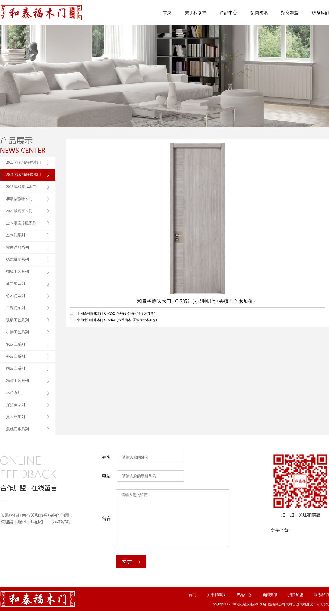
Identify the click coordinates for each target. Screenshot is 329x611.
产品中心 (228, 12)
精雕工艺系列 (17, 381)
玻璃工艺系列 (17, 320)
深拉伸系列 (15, 405)
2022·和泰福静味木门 (23, 162)
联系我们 (320, 12)
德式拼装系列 (17, 259)
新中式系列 (15, 284)
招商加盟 (289, 12)
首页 (167, 12)
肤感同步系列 (17, 429)
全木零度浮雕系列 (21, 223)
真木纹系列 (15, 417)
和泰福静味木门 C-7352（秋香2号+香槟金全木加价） (119, 313)
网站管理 (292, 604)
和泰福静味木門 (19, 199)
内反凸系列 (15, 368)
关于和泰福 (195, 12)
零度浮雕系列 (17, 247)
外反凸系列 (15, 356)
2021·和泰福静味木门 (23, 175)
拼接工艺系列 (17, 332)
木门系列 (13, 393)
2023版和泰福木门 (21, 187)
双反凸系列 (15, 344)
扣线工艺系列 (17, 272)
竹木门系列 (15, 296)
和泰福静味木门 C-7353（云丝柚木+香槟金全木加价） (120, 320)
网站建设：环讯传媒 (314, 604)
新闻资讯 (259, 12)
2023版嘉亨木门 (19, 211)
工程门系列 (15, 308)
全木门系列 (15, 235)
